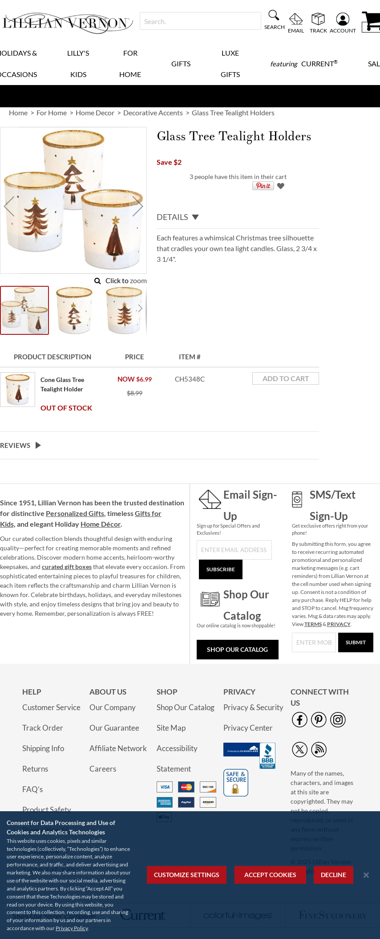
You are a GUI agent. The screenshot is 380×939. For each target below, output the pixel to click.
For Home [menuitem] (130, 63)
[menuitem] (304, 63)
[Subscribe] (221, 569)
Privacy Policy (72, 928)
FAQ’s (32, 789)
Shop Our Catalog (237, 649)
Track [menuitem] (318, 30)
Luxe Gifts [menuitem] (230, 63)
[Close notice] (366, 875)
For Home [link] (51, 112)
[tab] (238, 217)
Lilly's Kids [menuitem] (78, 63)
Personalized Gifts (75, 513)
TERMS (313, 624)
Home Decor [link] (95, 112)
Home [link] (18, 112)
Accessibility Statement (177, 758)
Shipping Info (43, 748)
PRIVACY (339, 624)
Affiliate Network (118, 748)
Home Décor (101, 524)
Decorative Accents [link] (153, 112)
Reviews (15, 445)
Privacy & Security (253, 707)
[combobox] (200, 21)
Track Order (42, 727)
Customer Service (51, 707)
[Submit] (355, 642)
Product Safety (46, 809)
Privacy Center (248, 727)
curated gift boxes (67, 566)
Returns (35, 768)
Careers (102, 768)
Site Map (171, 727)
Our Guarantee (114, 727)
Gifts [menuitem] (180, 63)
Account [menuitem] (343, 30)
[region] (190, 875)
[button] (9, 206)
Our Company (112, 707)
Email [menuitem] (296, 30)
